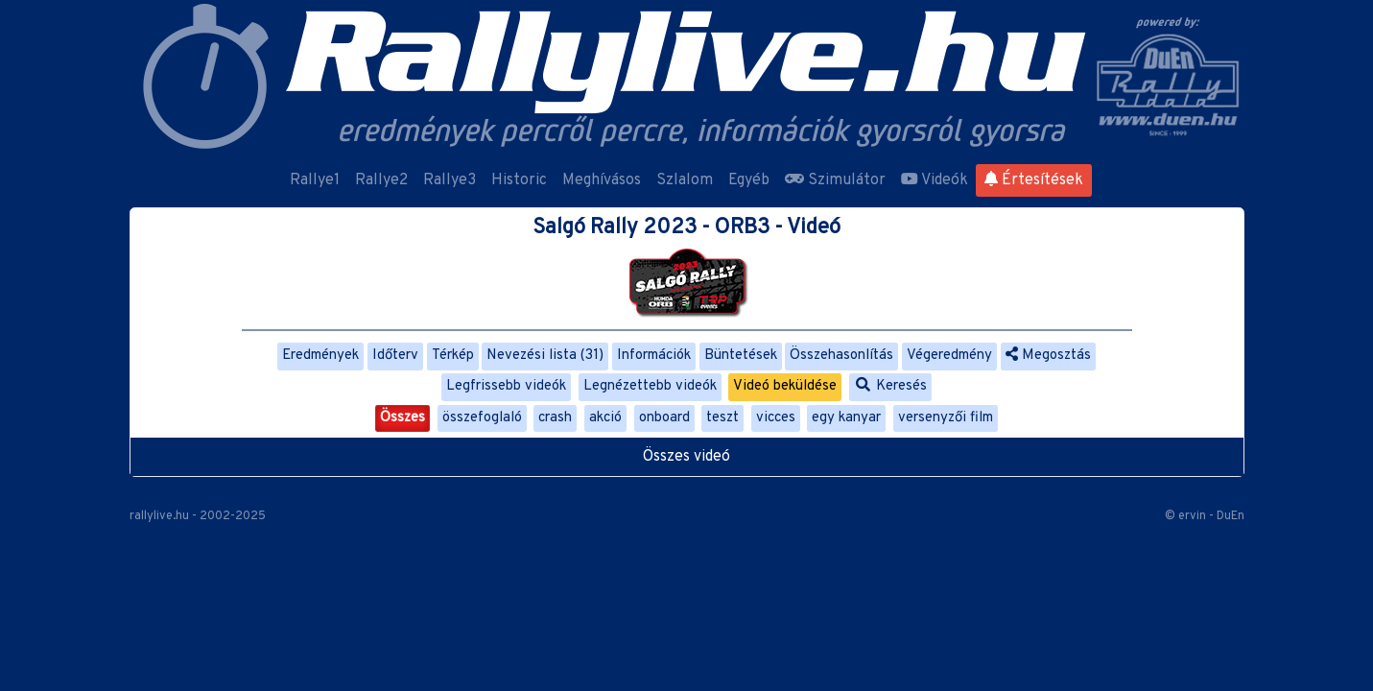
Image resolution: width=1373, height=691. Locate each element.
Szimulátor (835, 180)
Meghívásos (601, 180)
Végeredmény (949, 355)
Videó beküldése (785, 386)
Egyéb (748, 180)
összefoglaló (482, 418)
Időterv (395, 355)
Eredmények (320, 355)
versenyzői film (945, 418)
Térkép (453, 355)
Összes (402, 418)
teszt (722, 418)
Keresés (890, 386)
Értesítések (1033, 180)
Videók (934, 180)
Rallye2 (381, 180)
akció (605, 418)
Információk (654, 355)
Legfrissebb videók (506, 386)
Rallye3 (449, 180)
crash (555, 418)
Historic (519, 180)
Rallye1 (315, 180)
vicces (775, 418)
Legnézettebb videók (650, 386)
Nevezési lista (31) (545, 355)
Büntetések (740, 355)
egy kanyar (846, 418)
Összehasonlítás (841, 355)
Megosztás (1048, 355)
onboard (664, 418)
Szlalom (684, 180)
